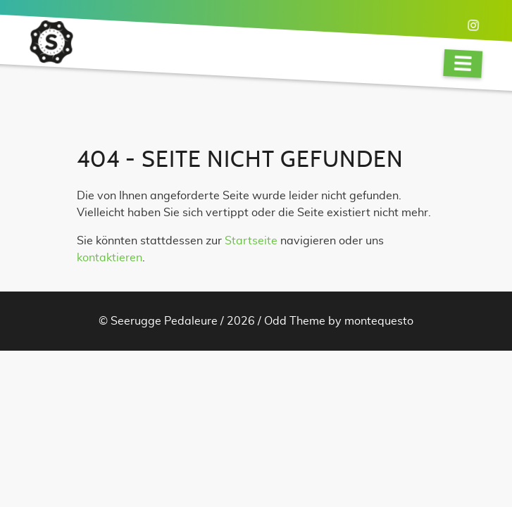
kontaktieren (109, 257)
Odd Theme (294, 321)
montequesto (378, 321)
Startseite (251, 240)
